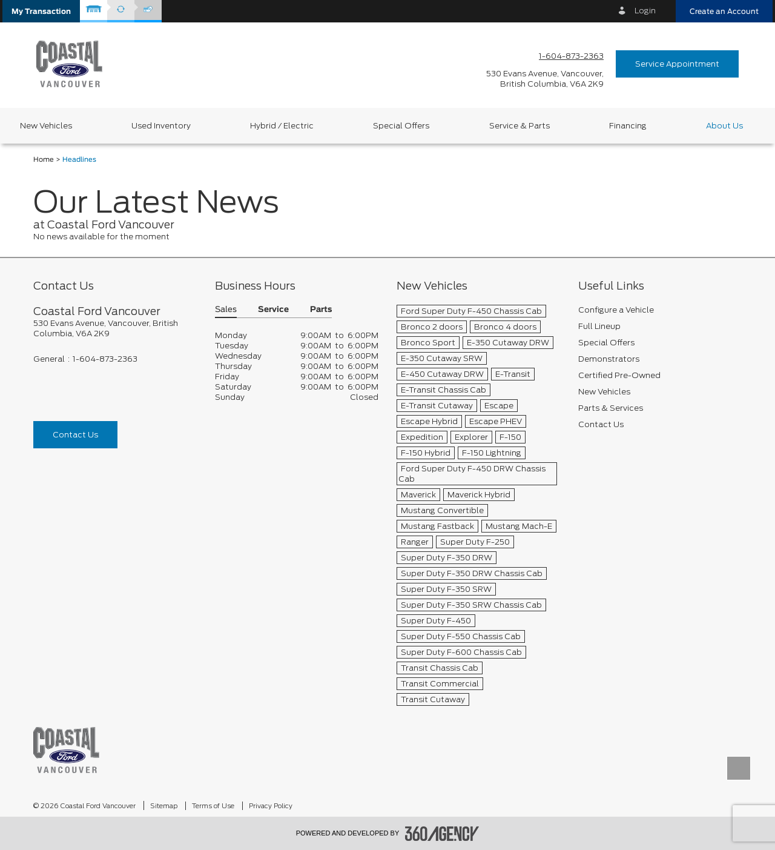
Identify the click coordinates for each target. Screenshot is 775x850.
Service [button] (273, 310)
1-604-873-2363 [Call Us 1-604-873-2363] (571, 56)
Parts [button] (321, 310)
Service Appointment (677, 63)
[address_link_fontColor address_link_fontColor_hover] (545, 78)
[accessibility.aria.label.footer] (442, 833)
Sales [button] (226, 310)
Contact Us (75, 434)
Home (43, 159)
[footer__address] (115, 328)
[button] (41, 11)
